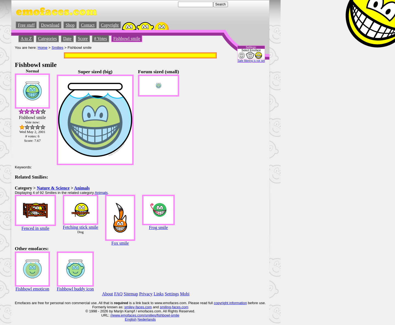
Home (42, 48)
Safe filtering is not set (251, 60)
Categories (47, 38)
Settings (172, 294)
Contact (88, 25)
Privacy (146, 294)
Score (83, 38)
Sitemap (131, 294)
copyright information (230, 303)
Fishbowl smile (126, 38)
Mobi (185, 294)
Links (158, 294)
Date (67, 38)
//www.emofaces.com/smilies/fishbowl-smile (144, 315)
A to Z (26, 38)
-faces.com (143, 307)
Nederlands (146, 319)
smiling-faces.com (174, 307)
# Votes (100, 38)
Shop (70, 25)
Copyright (110, 25)
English (131, 319)
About (107, 294)
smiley (129, 307)
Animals (82, 188)
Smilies (57, 48)
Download (50, 25)
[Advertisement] (249, 151)
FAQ (118, 294)
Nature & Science (53, 188)
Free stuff (26, 25)
